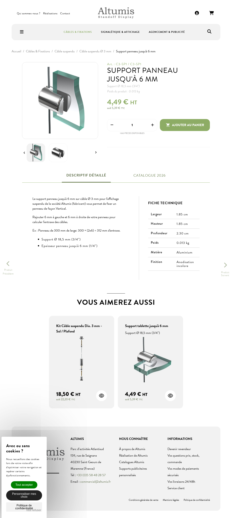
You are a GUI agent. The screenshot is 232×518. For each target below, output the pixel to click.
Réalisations (50, 13)
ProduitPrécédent (8, 272)
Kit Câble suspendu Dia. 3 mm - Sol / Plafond (79, 328)
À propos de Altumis (132, 448)
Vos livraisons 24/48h (181, 481)
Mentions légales (171, 500)
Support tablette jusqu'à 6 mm (146, 325)
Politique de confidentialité (197, 500)
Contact (65, 13)
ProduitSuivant (225, 274)
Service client (176, 488)
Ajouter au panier (185, 125)
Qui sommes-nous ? (28, 13)
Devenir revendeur (179, 448)
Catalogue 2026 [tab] (149, 175)
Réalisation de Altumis (133, 455)
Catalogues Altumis (131, 461)
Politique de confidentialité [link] (24, 507)
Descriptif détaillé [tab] (86, 175)
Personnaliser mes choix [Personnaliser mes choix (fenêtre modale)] (24, 495)
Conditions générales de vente (143, 500)
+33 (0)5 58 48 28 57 (91, 475)
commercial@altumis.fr (95, 481)
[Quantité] (132, 125)
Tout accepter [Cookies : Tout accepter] (24, 484)
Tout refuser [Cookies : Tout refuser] (33, 510)
